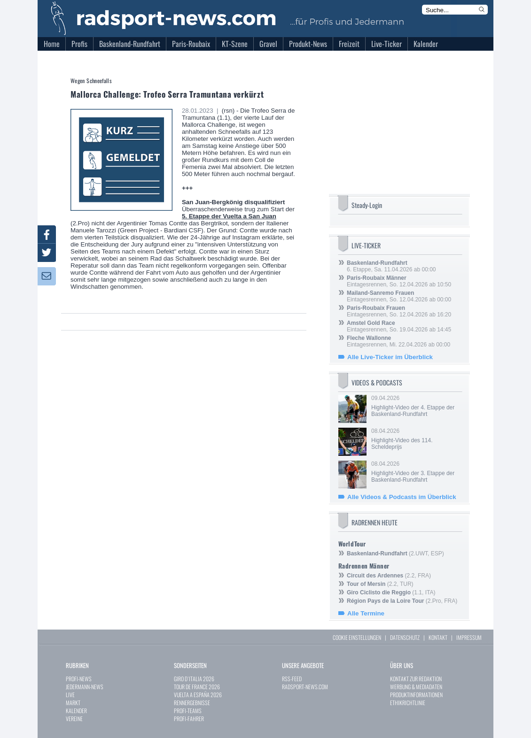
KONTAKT (438, 637)
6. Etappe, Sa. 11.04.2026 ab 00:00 (391, 266)
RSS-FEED (292, 679)
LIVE (70, 695)
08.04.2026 (416, 439)
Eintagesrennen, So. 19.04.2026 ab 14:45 (399, 326)
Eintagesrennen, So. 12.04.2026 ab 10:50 (399, 281)
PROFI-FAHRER (189, 719)
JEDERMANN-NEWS (84, 687)
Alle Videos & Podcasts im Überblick (401, 496)
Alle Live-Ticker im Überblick (390, 357)
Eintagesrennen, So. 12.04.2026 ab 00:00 (399, 296)
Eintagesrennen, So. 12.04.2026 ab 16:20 (399, 311)
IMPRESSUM (469, 637)
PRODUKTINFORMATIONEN (416, 695)
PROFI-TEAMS (188, 711)
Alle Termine (365, 613)
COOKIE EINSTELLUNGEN (357, 637)
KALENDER (76, 711)
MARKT (73, 703)
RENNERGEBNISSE (192, 703)
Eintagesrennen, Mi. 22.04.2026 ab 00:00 (398, 341)
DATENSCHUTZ (405, 637)
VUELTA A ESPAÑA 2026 (198, 695)
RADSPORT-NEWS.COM (305, 687)
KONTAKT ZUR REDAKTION (416, 679)
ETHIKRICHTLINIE (407, 703)
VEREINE (74, 719)
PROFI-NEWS (79, 679)
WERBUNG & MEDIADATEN (416, 687)
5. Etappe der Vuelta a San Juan (229, 216)
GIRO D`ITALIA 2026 (194, 679)
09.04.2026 (416, 406)
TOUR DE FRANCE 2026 (197, 687)
